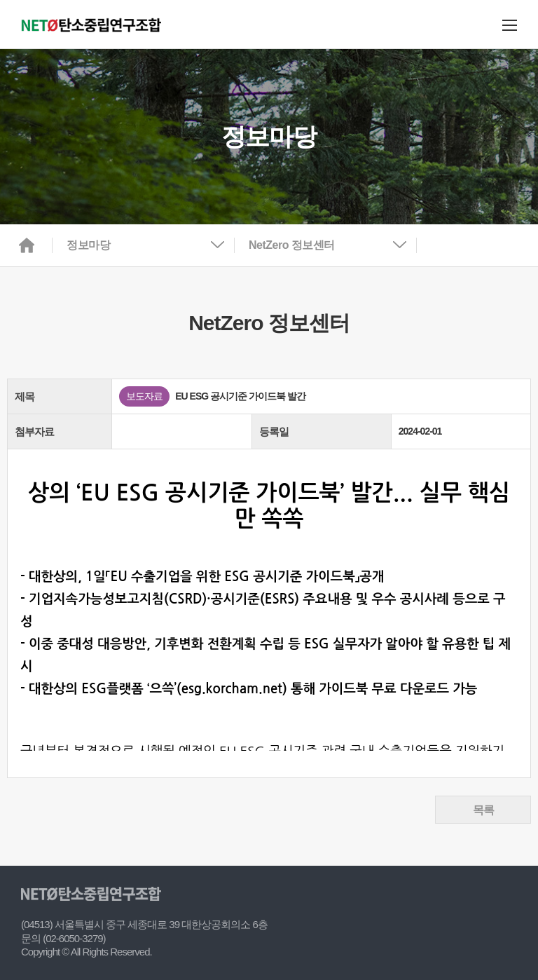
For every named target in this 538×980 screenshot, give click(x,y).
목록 (483, 810)
